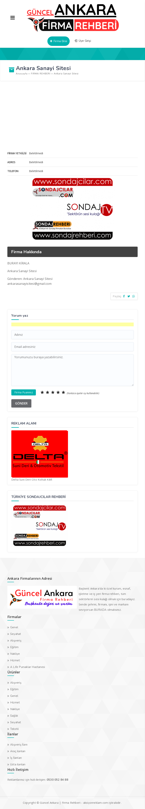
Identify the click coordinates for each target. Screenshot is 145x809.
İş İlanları (16, 758)
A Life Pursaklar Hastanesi (27, 667)
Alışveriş (15, 640)
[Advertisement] (72, 111)
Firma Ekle (58, 41)
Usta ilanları (17, 764)
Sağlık (14, 716)
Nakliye (15, 654)
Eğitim (14, 647)
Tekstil (14, 729)
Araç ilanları (17, 751)
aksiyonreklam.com (95, 803)
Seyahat (15, 634)
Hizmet (15, 660)
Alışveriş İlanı (18, 744)
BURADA (100, 610)
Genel (14, 627)
